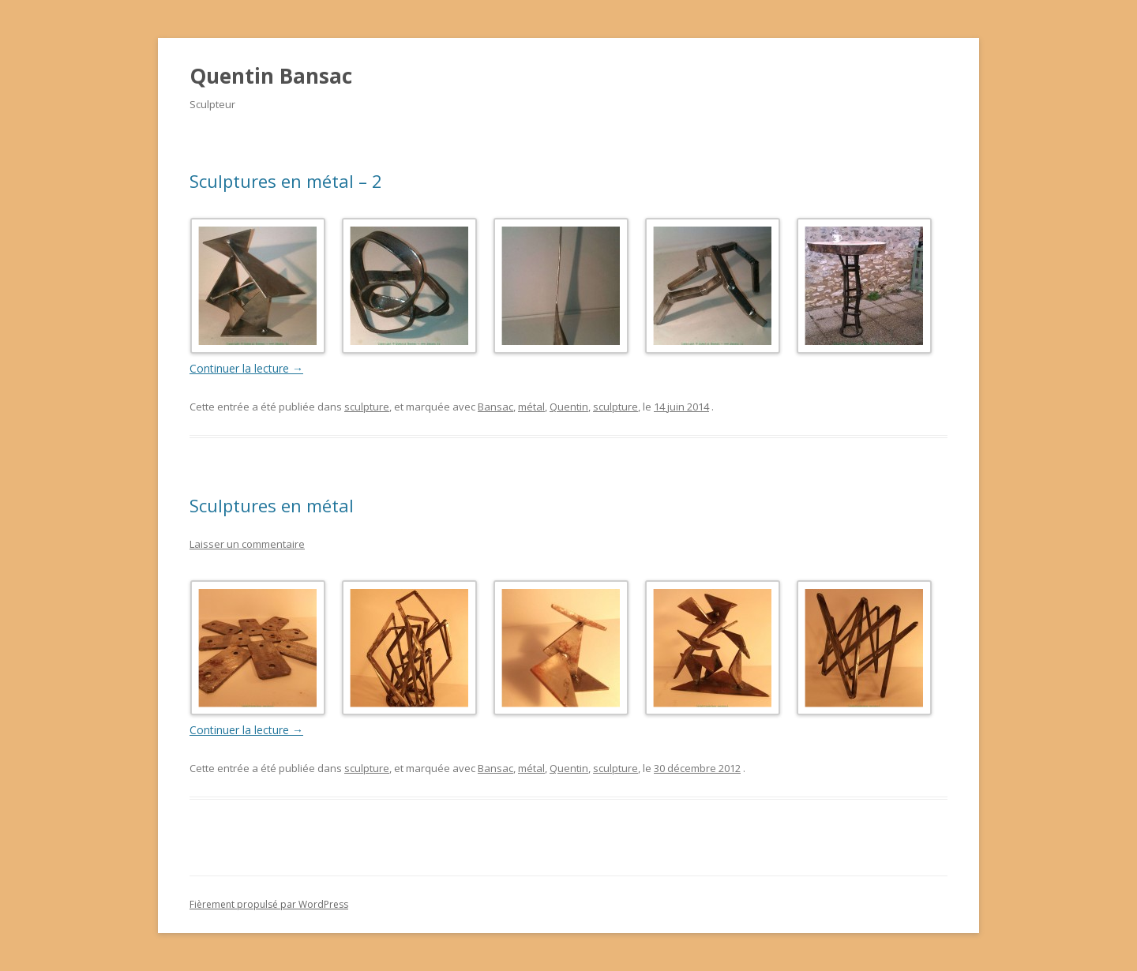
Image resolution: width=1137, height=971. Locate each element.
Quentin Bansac (271, 76)
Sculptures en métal (272, 505)
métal (531, 406)
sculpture (366, 406)
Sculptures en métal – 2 (286, 181)
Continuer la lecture (246, 368)
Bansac (495, 406)
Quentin (569, 406)
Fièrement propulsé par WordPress (269, 904)
